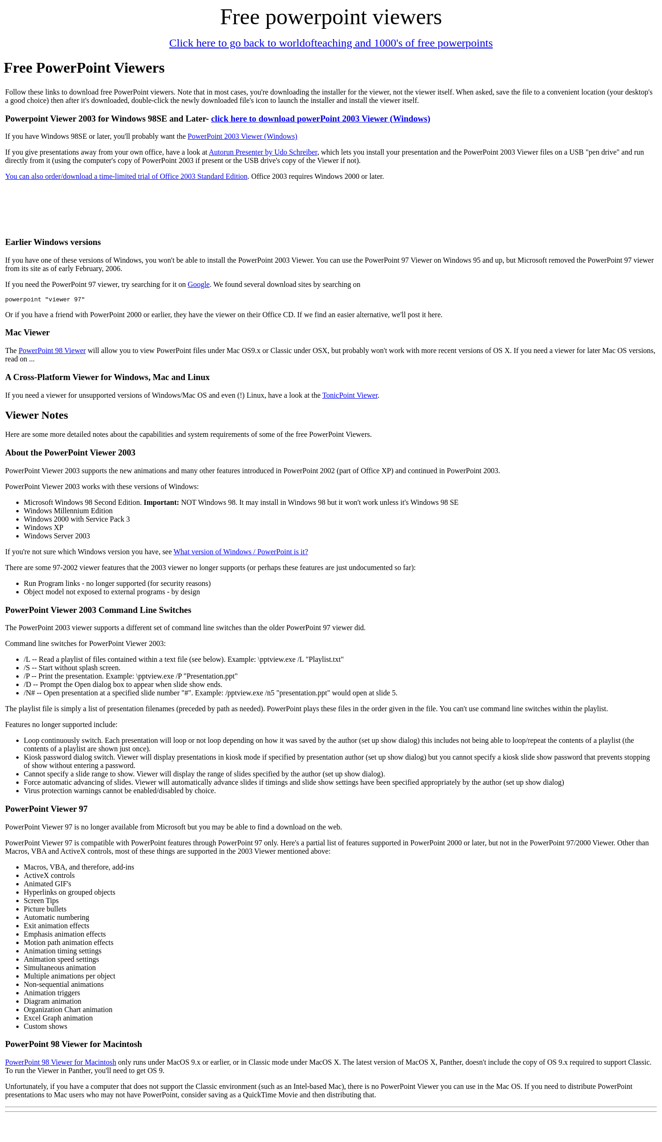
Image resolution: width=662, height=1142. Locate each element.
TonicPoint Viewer (350, 397)
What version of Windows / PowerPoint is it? (241, 553)
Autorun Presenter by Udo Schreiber (263, 152)
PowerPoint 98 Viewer (52, 352)
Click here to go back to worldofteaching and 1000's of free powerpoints (331, 43)
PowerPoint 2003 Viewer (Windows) (242, 136)
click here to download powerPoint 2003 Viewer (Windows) (320, 118)
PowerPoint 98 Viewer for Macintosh (60, 1063)
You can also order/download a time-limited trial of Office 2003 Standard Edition (126, 176)
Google (199, 284)
